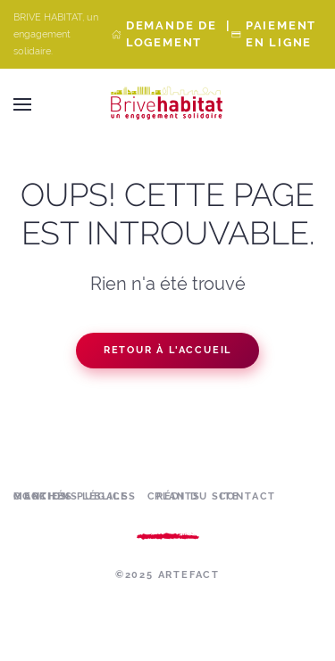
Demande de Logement (171, 33)
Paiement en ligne (281, 33)
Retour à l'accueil (167, 350)
